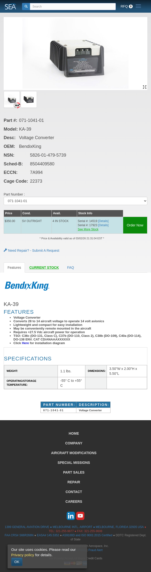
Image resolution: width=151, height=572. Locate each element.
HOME (74, 433)
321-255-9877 (65, 531)
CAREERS (73, 501)
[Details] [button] (103, 221)
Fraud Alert (95, 550)
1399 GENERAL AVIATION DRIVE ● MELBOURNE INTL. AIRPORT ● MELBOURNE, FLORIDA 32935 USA (74, 527)
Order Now (135, 225)
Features (14, 267)
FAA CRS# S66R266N (19, 535)
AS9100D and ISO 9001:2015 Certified (87, 535)
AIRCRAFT (73, 453)
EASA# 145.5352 (48, 535)
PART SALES (74, 472)
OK (16, 562)
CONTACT (74, 492)
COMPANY (73, 443)
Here (25, 343)
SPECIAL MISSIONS (74, 463)
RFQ (127, 6)
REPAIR (74, 482)
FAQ (70, 267)
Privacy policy (22, 555)
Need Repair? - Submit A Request (31, 250)
